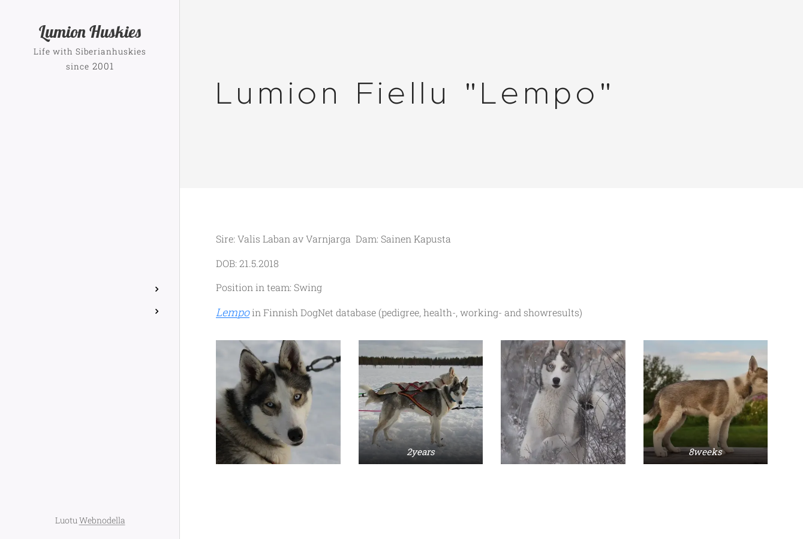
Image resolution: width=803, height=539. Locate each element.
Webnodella (102, 520)
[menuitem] (90, 209)
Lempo (232, 312)
